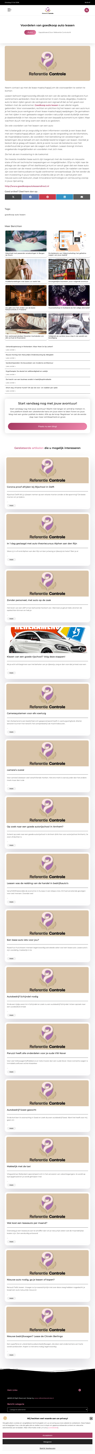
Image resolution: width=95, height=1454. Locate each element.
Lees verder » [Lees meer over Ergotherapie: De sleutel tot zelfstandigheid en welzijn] (11, 374)
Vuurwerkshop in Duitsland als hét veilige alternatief (68, 308)
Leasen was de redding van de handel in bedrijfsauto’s (37, 883)
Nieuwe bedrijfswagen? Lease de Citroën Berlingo (35, 1336)
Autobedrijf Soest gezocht (21, 1110)
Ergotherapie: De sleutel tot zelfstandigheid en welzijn (27, 371)
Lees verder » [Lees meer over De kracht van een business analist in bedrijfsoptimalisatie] (11, 383)
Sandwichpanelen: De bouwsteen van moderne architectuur (29, 363)
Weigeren (47, 1442)
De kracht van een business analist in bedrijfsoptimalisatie (28, 379)
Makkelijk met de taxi (19, 1166)
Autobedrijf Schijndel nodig (22, 996)
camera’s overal (15, 770)
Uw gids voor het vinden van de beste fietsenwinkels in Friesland (20, 309)
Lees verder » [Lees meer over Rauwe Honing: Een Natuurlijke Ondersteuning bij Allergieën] (11, 358)
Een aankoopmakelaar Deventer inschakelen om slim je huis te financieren (24, 337)
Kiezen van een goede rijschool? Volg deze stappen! (36, 656)
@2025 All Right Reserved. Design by (30, 1398)
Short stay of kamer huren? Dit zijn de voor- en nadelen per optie (31, 388)
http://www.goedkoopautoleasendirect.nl (27, 186)
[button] (91, 1418)
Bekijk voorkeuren (47, 1448)
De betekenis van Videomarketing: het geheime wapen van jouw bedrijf (67, 254)
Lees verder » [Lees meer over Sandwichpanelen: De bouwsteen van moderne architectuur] (11, 366)
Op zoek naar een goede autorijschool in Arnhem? (35, 826)
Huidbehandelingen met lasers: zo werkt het (22, 281)
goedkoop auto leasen (15, 214)
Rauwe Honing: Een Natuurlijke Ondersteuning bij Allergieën (29, 355)
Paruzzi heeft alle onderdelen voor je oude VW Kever (36, 1053)
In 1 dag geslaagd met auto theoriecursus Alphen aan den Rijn (42, 543)
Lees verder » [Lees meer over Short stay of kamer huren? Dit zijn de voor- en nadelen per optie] (11, 391)
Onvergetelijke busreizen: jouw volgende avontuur (68, 281)
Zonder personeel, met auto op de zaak (29, 600)
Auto (30, 32)
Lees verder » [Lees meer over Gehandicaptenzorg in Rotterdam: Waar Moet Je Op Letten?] (11, 350)
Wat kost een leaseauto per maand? (27, 1223)
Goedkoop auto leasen (46, 105)
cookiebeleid (53, 1428)
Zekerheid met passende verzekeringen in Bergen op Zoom (24, 254)
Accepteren (47, 1435)
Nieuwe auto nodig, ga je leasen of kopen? (31, 1279)
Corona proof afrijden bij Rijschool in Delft (30, 487)
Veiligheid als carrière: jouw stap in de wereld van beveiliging (67, 337)
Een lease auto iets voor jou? (23, 940)
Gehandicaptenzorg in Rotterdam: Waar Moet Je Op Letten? (29, 347)
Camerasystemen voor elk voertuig (26, 713)
